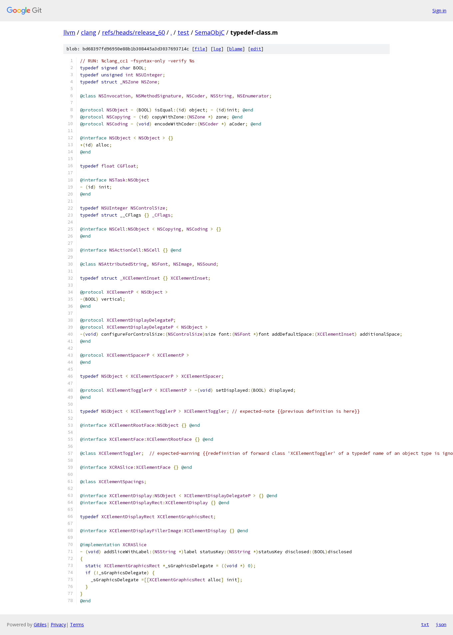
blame (235, 49)
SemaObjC (210, 32)
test (183, 32)
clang (88, 32)
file (200, 49)
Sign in (439, 10)
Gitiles (40, 624)
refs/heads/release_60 (133, 32)
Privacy (58, 624)
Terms (77, 624)
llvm (69, 32)
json (441, 624)
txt (425, 624)
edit (255, 49)
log (217, 49)
